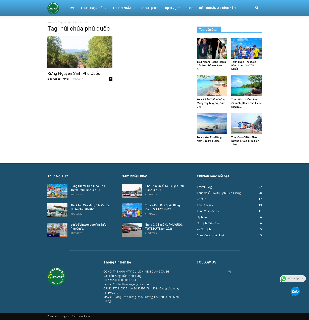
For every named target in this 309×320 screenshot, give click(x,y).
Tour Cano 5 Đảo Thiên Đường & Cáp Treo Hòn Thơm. (245, 141)
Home (70, 8)
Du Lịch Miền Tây (208, 223)
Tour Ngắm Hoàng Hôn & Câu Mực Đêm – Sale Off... (211, 65)
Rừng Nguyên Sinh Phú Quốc (73, 73)
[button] (257, 8)
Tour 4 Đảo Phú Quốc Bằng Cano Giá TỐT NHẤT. (243, 65)
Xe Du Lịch (150, 8)
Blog (189, 8)
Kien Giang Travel (58, 78)
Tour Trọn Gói (94, 8)
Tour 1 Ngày (123, 8)
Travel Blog (204, 187)
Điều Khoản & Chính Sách (218, 8)
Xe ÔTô (202, 199)
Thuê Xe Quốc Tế (208, 211)
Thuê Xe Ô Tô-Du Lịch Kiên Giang (219, 193)
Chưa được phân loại (210, 235)
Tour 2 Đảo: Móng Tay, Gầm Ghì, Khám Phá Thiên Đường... (246, 103)
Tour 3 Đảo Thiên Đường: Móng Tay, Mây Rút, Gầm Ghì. (211, 103)
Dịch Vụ (172, 8)
